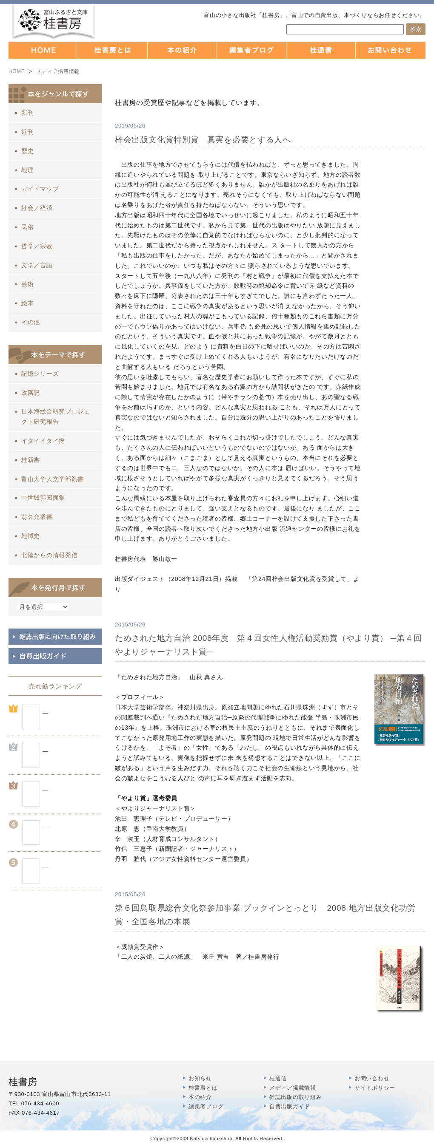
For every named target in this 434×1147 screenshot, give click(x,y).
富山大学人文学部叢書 (52, 479)
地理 (27, 170)
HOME (17, 71)
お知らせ (200, 1078)
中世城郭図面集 (43, 497)
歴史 (27, 150)
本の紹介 (200, 1097)
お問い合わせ (371, 1078)
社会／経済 (37, 207)
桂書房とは (203, 1088)
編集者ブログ (205, 1106)
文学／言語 (37, 265)
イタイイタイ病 (43, 440)
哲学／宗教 (37, 246)
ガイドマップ (40, 188)
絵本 (27, 303)
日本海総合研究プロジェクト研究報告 (55, 416)
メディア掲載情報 (292, 1088)
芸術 (27, 283)
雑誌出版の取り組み (295, 1097)
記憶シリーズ (40, 373)
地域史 (30, 535)
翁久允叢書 (37, 516)
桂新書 (30, 459)
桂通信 (278, 1078)
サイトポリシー (374, 1088)
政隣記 (30, 392)
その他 (30, 322)
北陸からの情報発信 (49, 555)
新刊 (27, 112)
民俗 (27, 227)
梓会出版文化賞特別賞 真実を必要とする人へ (203, 139)
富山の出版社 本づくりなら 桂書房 (53, 22)
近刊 (27, 131)
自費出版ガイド (289, 1106)
